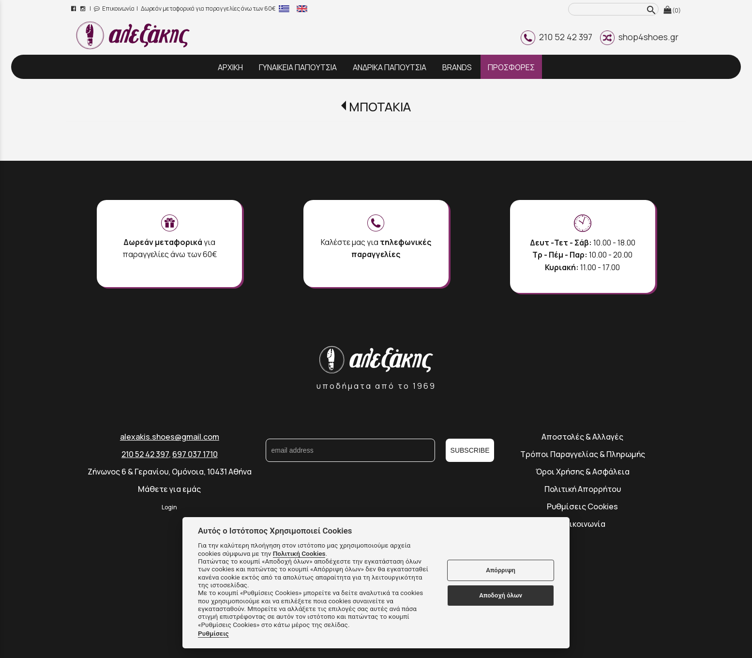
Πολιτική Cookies (299, 553)
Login (169, 507)
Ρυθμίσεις (213, 633)
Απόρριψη (500, 570)
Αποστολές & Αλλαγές (582, 436)
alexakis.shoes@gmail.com (169, 436)
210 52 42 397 (556, 37)
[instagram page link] (83, 8)
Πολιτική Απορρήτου (582, 489)
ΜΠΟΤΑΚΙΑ (380, 106)
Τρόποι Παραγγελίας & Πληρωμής (582, 454)
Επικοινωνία (114, 8)
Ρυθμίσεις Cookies (582, 506)
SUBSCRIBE (470, 450)
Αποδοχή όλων (500, 595)
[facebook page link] (74, 8)
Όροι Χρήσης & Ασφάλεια (583, 471)
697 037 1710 (195, 454)
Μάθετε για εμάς (169, 489)
